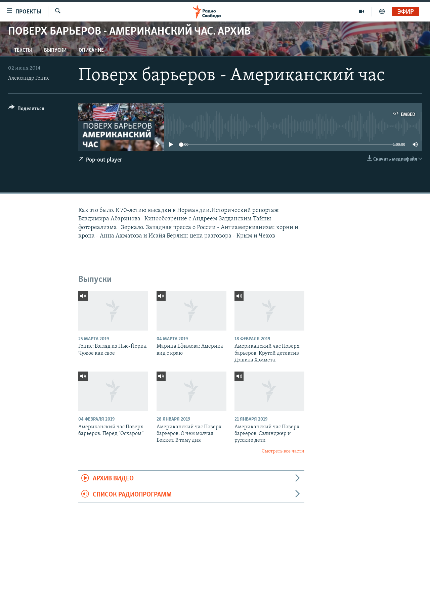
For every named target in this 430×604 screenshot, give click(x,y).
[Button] (26, 110)
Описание (91, 50)
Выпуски (55, 50)
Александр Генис (28, 78)
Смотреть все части (283, 451)
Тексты (23, 50)
